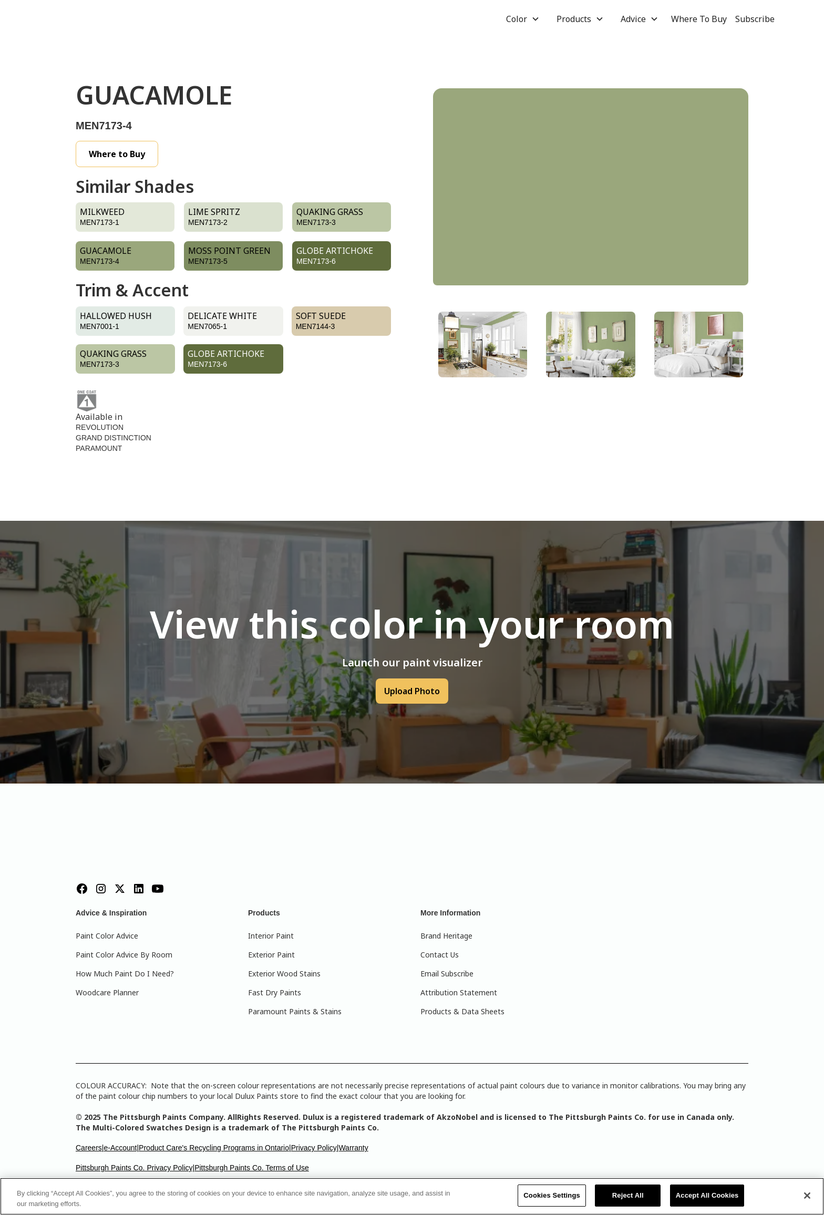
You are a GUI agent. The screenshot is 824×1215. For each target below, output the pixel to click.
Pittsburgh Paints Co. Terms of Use (251, 1167)
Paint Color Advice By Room (124, 955)
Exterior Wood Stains (284, 974)
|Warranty (352, 1148)
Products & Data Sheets (462, 1011)
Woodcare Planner (107, 992)
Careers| (90, 1148)
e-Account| (121, 1148)
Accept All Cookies (707, 1195)
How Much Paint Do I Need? (125, 974)
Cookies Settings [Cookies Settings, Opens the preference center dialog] (551, 1195)
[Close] (807, 1195)
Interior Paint (271, 936)
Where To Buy (699, 19)
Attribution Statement (458, 992)
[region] (412, 1196)
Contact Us (439, 955)
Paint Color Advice (107, 936)
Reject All (628, 1195)
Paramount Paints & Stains (295, 1011)
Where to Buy (117, 154)
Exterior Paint (271, 955)
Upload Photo (412, 691)
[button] (523, 18)
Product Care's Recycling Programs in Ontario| (215, 1148)
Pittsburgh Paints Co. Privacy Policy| (135, 1167)
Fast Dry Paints (274, 992)
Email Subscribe (446, 974)
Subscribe (755, 19)
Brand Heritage (446, 936)
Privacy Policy (314, 1148)
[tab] (482, 344)
